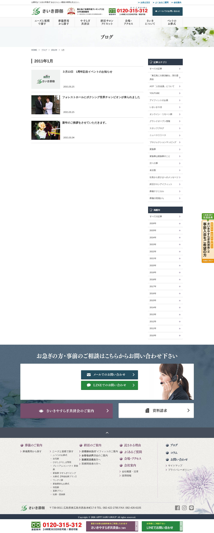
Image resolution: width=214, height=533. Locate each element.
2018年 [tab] (153, 279)
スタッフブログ (157, 128)
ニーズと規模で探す (42, 22)
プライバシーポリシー (180, 468)
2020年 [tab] (153, 265)
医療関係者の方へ (91, 458)
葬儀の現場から (157, 198)
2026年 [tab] (153, 223)
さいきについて (150, 22)
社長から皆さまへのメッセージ (164, 177)
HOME (34, 50)
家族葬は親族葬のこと (160, 156)
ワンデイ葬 (58, 478)
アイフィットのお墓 (159, 100)
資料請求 (155, 408)
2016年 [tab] (153, 293)
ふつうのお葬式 (60, 453)
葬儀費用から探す (63, 22)
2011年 (54, 50)
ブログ (44, 50)
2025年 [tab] (153, 230)
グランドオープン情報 (160, 121)
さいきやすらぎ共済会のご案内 (68, 408)
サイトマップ (175, 464)
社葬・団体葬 (59, 493)
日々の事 (154, 163)
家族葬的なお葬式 (61, 482)
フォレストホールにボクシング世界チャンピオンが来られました (101, 97)
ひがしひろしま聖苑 (62, 461)
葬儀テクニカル (157, 191)
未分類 (153, 170)
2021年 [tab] (153, 258)
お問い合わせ (179, 458)
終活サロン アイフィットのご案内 (100, 449)
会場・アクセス (128, 22)
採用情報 (126, 474)
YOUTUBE (155, 93)
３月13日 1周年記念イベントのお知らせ (87, 71)
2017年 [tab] (153, 286)
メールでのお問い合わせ (169, 11)
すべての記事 (156, 68)
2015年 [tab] (153, 300)
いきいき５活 (156, 107)
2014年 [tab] (153, 307)
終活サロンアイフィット (107, 22)
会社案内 (177, 2)
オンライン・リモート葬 (161, 114)
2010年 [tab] (153, 335)
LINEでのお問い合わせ (127, 385)
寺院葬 (56, 486)
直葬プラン (58, 489)
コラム (173, 451)
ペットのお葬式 (171, 22)
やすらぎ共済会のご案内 (95, 453)
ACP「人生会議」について (162, 86)
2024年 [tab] (153, 237)
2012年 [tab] (153, 321)
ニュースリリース (158, 135)
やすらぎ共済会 (85, 22)
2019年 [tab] (153, 272)
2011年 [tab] (153, 328)
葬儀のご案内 (33, 443)
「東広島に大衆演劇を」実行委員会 (164, 77)
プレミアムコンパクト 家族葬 (65, 466)
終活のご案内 (92, 443)
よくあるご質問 (161, 2)
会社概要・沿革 (130, 470)
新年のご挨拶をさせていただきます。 (85, 122)
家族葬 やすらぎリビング (64, 471)
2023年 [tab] (153, 244)
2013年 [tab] (153, 314)
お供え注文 (145, 2)
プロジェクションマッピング (163, 142)
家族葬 (153, 149)
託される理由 (132, 443)
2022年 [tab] (153, 251)
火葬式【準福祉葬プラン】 (65, 475)
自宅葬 (56, 457)
